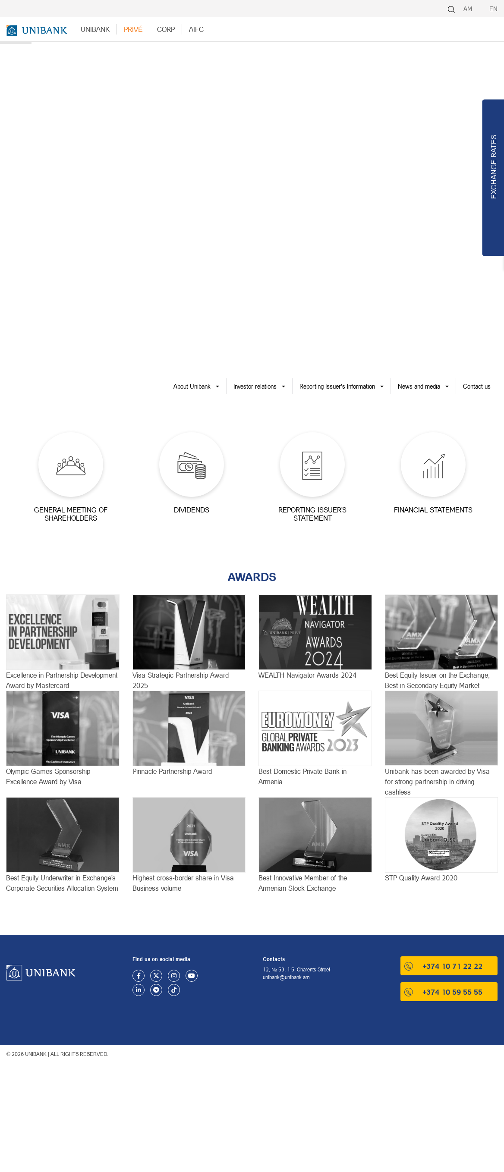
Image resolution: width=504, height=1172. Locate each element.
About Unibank (192, 386)
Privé (133, 29)
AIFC (196, 29)
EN (493, 9)
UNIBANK (95, 29)
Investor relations (255, 386)
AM (467, 9)
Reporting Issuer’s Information (337, 386)
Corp (166, 29)
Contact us (477, 386)
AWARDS (252, 577)
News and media (419, 386)
